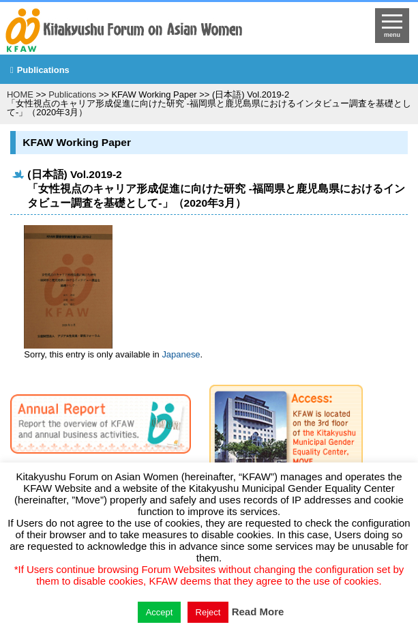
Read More (258, 611)
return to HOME (161, 31)
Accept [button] (159, 612)
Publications (43, 70)
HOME (20, 94)
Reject (208, 612)
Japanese (181, 354)
